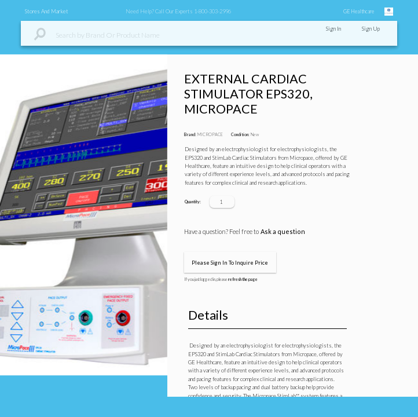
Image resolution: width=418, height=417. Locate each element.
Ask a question (283, 231)
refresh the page (243, 279)
